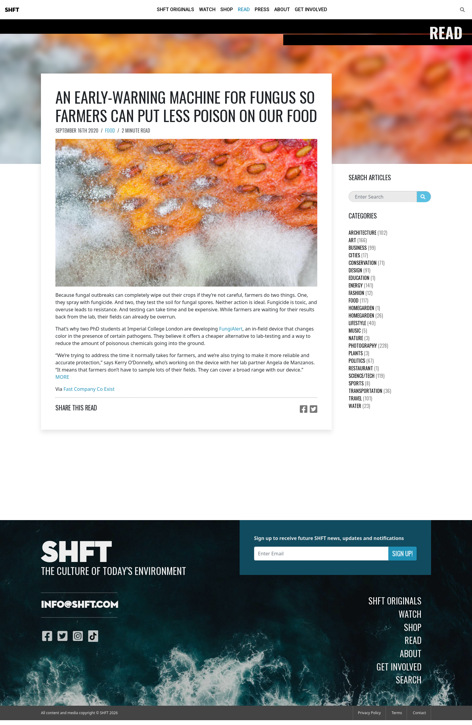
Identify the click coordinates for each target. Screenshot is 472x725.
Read (244, 9)
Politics (361, 360)
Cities (358, 255)
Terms (397, 712)
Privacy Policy (369, 712)
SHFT (12, 10)
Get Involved (311, 9)
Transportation (370, 390)
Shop (226, 9)
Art (358, 240)
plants (359, 353)
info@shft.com (79, 605)
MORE (62, 377)
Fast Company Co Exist (89, 389)
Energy (361, 285)
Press (262, 9)
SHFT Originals (175, 9)
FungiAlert (231, 328)
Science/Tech (366, 375)
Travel (360, 398)
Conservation (366, 262)
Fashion (360, 293)
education (362, 277)
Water (359, 406)
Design (359, 270)
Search (408, 679)
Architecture (368, 232)
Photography (368, 345)
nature (359, 338)
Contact (419, 712)
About (282, 9)
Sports (359, 383)
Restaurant (364, 368)
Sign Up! (402, 553)
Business (362, 247)
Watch (207, 9)
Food (110, 130)
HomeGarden (364, 308)
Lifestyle (362, 323)
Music (358, 330)
